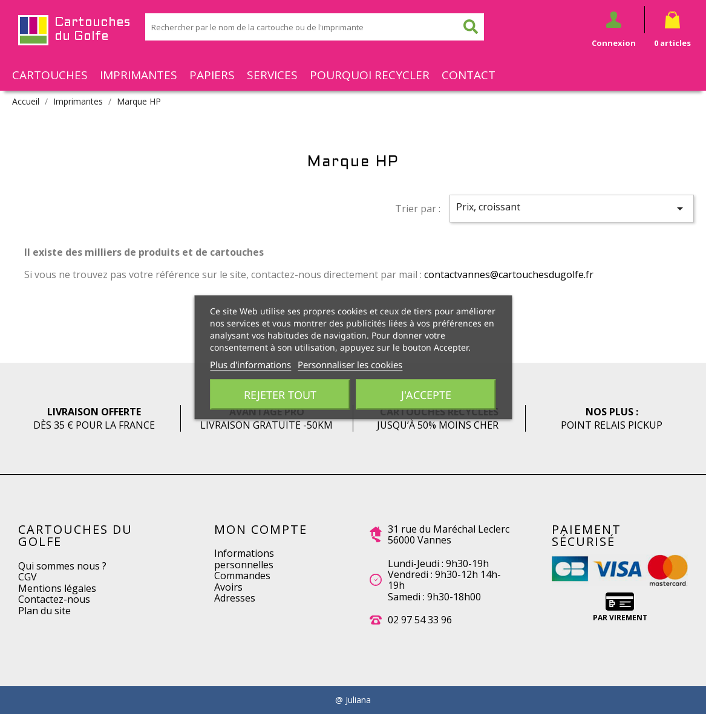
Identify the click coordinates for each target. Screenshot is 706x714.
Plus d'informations (250, 364)
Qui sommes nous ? (62, 566)
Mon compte (260, 529)
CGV (27, 576)
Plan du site (44, 610)
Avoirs (228, 587)
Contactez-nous (54, 599)
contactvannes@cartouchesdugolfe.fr (508, 274)
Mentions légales (57, 588)
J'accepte (426, 394)
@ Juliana (353, 700)
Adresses (234, 598)
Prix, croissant (571, 208)
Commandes (242, 575)
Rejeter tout (280, 394)
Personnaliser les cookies (350, 364)
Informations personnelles (244, 559)
